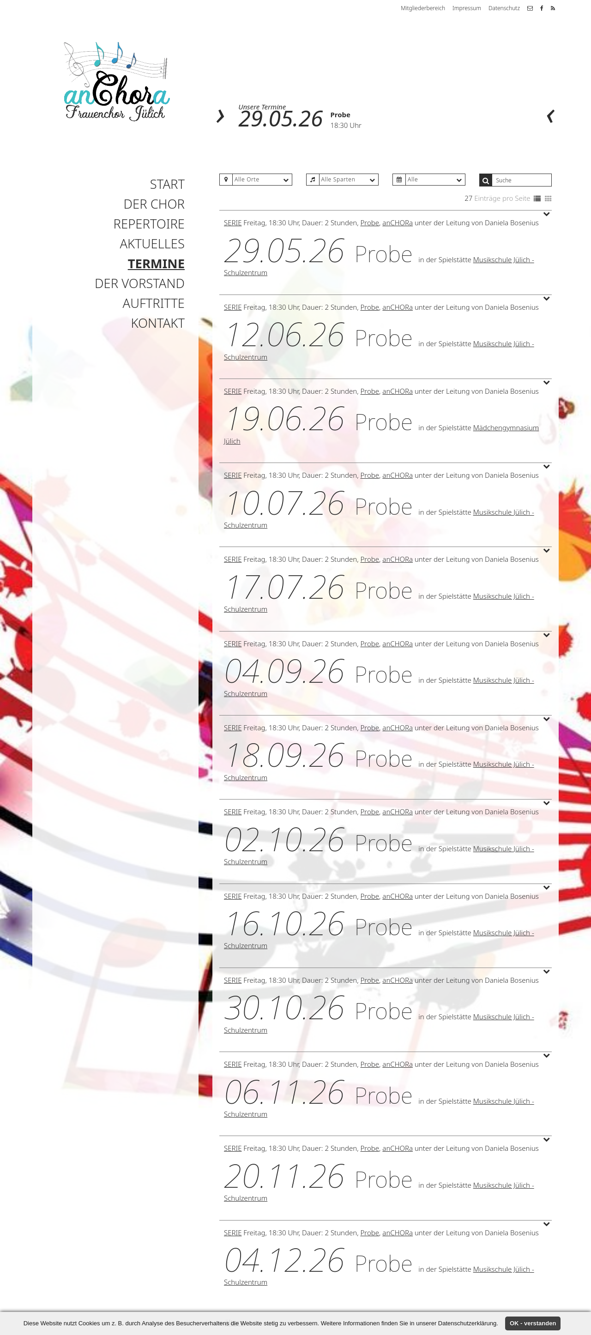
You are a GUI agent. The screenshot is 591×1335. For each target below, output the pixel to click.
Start (167, 183)
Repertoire (149, 223)
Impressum (466, 8)
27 (468, 198)
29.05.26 (280, 118)
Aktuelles (152, 243)
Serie (232, 222)
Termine (156, 263)
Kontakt (158, 322)
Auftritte (154, 303)
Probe (341, 114)
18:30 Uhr (346, 125)
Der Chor (154, 203)
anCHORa (397, 222)
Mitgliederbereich (423, 8)
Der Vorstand (140, 283)
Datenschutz (504, 8)
